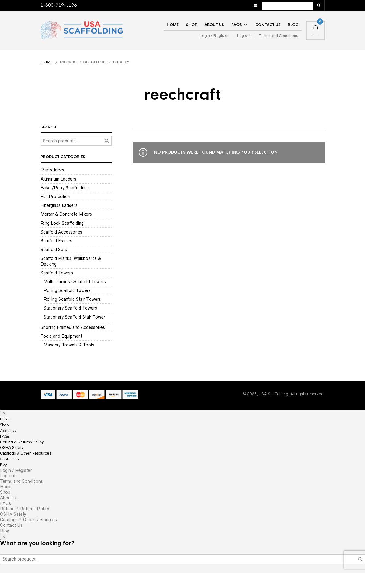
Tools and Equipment (61, 336)
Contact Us (268, 24)
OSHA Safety (11, 447)
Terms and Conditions (278, 35)
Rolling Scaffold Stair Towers (72, 299)
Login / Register (214, 35)
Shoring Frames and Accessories (73, 327)
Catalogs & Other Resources (25, 453)
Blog (293, 24)
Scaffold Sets (54, 249)
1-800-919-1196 (59, 5)
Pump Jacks (52, 169)
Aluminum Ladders (58, 179)
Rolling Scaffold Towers (67, 290)
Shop (191, 24)
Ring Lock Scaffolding (62, 223)
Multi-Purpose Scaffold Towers (75, 281)
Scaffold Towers (57, 272)
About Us (214, 24)
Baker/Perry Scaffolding (64, 187)
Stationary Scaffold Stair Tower (74, 317)
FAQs (236, 24)
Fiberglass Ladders (59, 205)
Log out (244, 35)
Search (106, 140)
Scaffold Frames (56, 240)
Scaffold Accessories (61, 232)
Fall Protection (55, 196)
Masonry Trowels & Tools (69, 345)
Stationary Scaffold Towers (70, 308)
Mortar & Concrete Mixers (66, 214)
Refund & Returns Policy (22, 442)
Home (173, 24)
